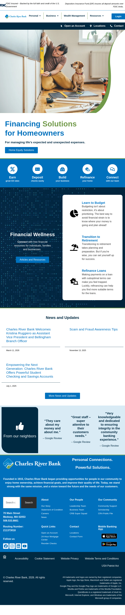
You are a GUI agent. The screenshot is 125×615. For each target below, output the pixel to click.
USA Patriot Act (110, 563)
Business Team (77, 507)
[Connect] (112, 168)
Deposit (37, 174)
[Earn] (12, 168)
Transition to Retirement (91, 235)
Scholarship (103, 507)
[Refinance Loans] (74, 279)
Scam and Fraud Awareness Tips (94, 326)
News (44, 514)
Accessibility (21, 555)
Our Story (45, 503)
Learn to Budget (93, 200)
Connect (112, 174)
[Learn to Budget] (74, 211)
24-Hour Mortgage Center (49, 535)
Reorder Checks (49, 540)
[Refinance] (87, 168)
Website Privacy (70, 555)
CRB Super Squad (78, 510)
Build (62, 174)
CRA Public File (105, 510)
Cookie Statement (45, 555)
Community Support (107, 503)
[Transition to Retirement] (74, 245)
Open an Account (49, 530)
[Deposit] (37, 168)
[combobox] (11, 499)
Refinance (87, 174)
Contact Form (76, 534)
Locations (74, 530)
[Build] (62, 168)
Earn (12, 174)
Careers (45, 510)
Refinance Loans (94, 268)
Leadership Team (78, 503)
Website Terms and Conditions (102, 555)
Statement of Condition (52, 507)
